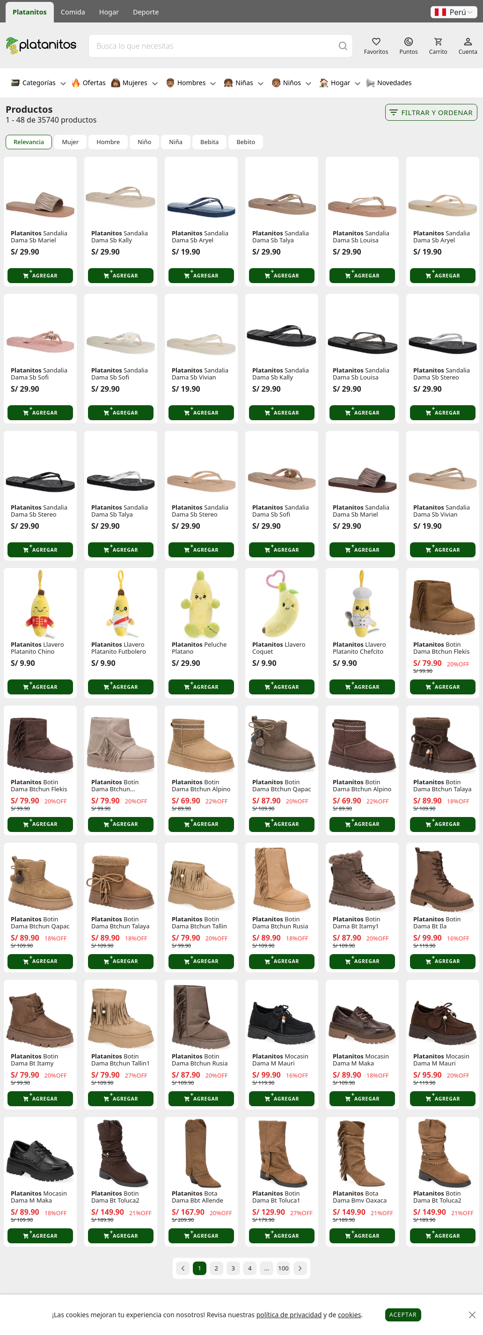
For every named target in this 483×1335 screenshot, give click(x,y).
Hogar (109, 11)
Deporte (146, 11)
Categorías (38, 83)
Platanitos (30, 11)
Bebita (209, 142)
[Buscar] (343, 45)
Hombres (191, 83)
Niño (144, 142)
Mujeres (134, 83)
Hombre (108, 142)
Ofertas (88, 83)
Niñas (243, 83)
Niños (291, 83)
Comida (73, 11)
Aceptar (403, 1315)
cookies (349, 1314)
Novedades (389, 83)
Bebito (245, 142)
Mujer (70, 142)
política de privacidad (289, 1314)
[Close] (472, 1315)
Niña (176, 142)
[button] (454, 12)
